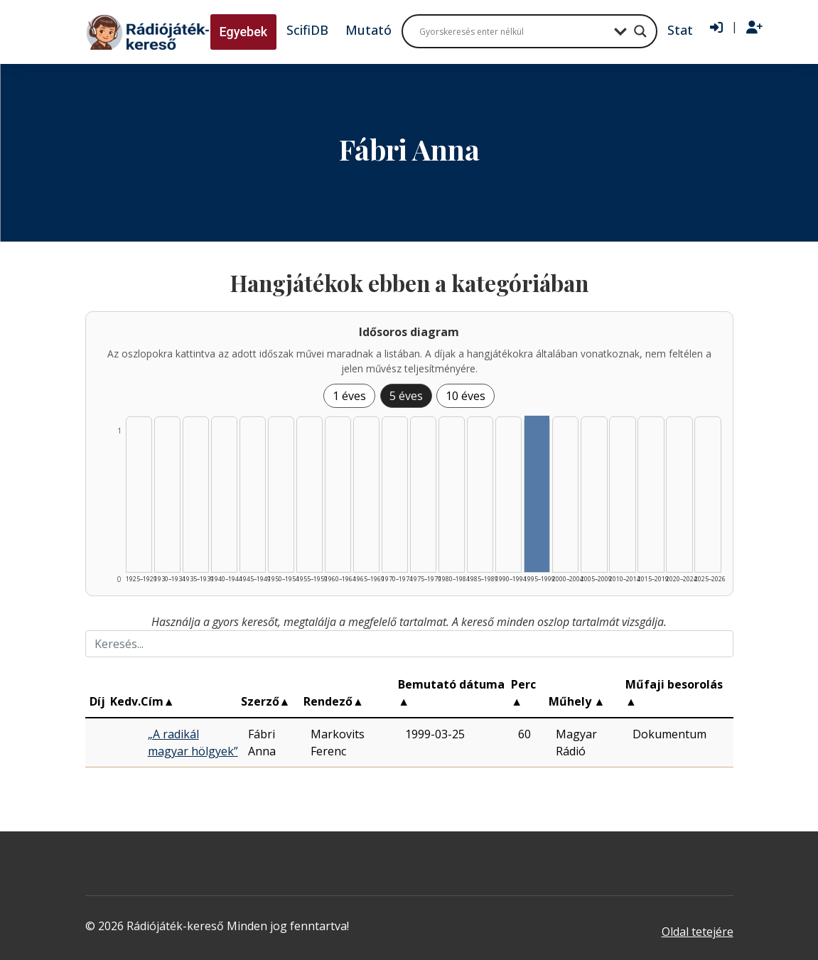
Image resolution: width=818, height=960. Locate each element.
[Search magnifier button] (640, 31)
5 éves (406, 396)
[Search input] (513, 31)
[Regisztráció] (754, 27)
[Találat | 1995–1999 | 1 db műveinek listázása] (537, 494)
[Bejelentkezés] (716, 27)
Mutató (368, 29)
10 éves (465, 396)
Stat (680, 29)
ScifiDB (307, 29)
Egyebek (244, 31)
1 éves (349, 396)
